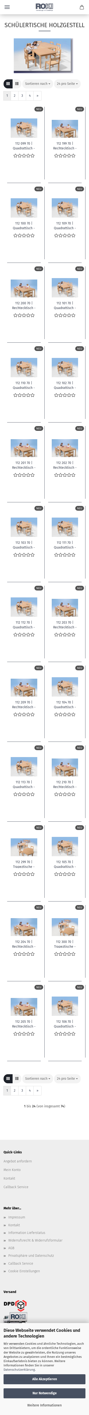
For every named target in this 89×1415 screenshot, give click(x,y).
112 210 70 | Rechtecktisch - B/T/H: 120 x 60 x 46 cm (65, 784)
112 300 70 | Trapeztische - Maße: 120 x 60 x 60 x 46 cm (64, 944)
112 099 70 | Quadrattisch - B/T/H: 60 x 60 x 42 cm (24, 146)
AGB (11, 1248)
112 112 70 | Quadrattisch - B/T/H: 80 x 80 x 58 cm (24, 625)
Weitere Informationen (44, 1405)
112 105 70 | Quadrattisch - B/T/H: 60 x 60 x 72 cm (65, 864)
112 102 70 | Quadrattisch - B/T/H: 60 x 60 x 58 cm (65, 385)
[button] (8, 83)
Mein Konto (12, 1170)
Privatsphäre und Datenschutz (31, 1256)
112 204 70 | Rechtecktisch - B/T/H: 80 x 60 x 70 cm (24, 944)
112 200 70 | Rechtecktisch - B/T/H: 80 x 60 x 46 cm (24, 305)
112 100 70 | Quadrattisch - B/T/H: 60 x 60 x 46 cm (24, 225)
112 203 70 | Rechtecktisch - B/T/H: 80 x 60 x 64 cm (65, 625)
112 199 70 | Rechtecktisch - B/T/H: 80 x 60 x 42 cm (65, 146)
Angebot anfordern (18, 1161)
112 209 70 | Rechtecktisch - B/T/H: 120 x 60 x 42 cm (24, 704)
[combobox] (37, 83)
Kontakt (9, 1178)
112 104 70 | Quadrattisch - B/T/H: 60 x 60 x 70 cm (65, 704)
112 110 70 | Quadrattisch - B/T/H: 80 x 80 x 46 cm (24, 385)
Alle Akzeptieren (44, 1379)
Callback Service (16, 1187)
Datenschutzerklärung (19, 1369)
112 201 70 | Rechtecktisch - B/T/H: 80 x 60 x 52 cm (24, 465)
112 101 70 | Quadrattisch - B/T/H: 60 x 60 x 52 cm (65, 305)
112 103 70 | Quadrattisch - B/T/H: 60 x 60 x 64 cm (24, 545)
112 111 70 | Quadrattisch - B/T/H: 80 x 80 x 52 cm (64, 545)
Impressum (16, 1217)
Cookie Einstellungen (24, 1271)
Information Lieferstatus (26, 1233)
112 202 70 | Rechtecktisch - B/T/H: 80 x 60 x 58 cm (65, 465)
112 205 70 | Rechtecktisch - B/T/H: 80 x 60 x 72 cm (24, 1024)
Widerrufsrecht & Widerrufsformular (35, 1240)
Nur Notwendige (45, 1393)
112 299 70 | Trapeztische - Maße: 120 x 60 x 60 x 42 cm (24, 864)
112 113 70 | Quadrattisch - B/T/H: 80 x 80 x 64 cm (24, 784)
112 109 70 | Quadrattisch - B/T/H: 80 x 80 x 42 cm (64, 225)
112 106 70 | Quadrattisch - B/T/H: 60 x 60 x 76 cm (65, 1024)
